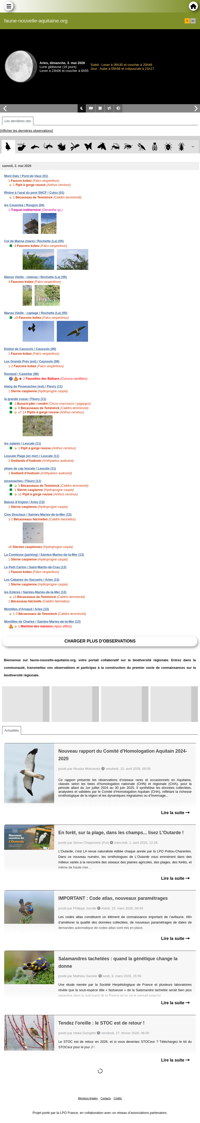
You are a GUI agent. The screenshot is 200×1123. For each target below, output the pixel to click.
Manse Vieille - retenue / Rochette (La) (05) (35, 277)
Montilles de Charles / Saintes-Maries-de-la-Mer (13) (42, 621)
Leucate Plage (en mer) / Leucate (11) (31, 456)
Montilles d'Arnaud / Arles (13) (26, 609)
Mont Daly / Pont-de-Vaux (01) (26, 176)
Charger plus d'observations (99, 641)
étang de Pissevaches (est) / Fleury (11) (33, 386)
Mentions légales (88, 1098)
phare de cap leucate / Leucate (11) (30, 468)
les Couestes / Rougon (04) (24, 205)
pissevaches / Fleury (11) (22, 481)
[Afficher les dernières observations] (26, 131)
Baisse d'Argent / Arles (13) (24, 502)
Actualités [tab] (11, 730)
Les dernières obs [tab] (17, 121)
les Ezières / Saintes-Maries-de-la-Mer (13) (35, 592)
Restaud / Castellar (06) (21, 374)
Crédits (118, 1098)
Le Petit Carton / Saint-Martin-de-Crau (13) (35, 567)
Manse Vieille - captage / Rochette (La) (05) (35, 313)
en (193, 21)
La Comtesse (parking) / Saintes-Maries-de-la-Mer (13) (44, 555)
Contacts (106, 1098)
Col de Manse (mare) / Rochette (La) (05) (34, 241)
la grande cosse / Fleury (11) (25, 399)
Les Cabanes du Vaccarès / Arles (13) (31, 580)
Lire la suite (175, 812)
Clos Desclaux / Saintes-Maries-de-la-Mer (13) (38, 514)
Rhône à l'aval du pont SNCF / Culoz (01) (34, 193)
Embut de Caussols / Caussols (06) (30, 349)
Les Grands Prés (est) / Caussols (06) (31, 361)
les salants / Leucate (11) (22, 443)
